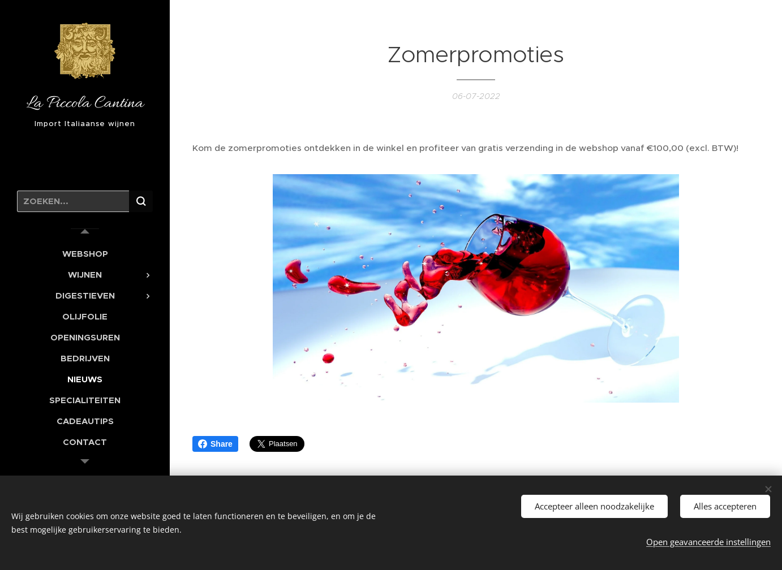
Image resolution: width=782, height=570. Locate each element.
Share (215, 443)
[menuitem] (84, 253)
